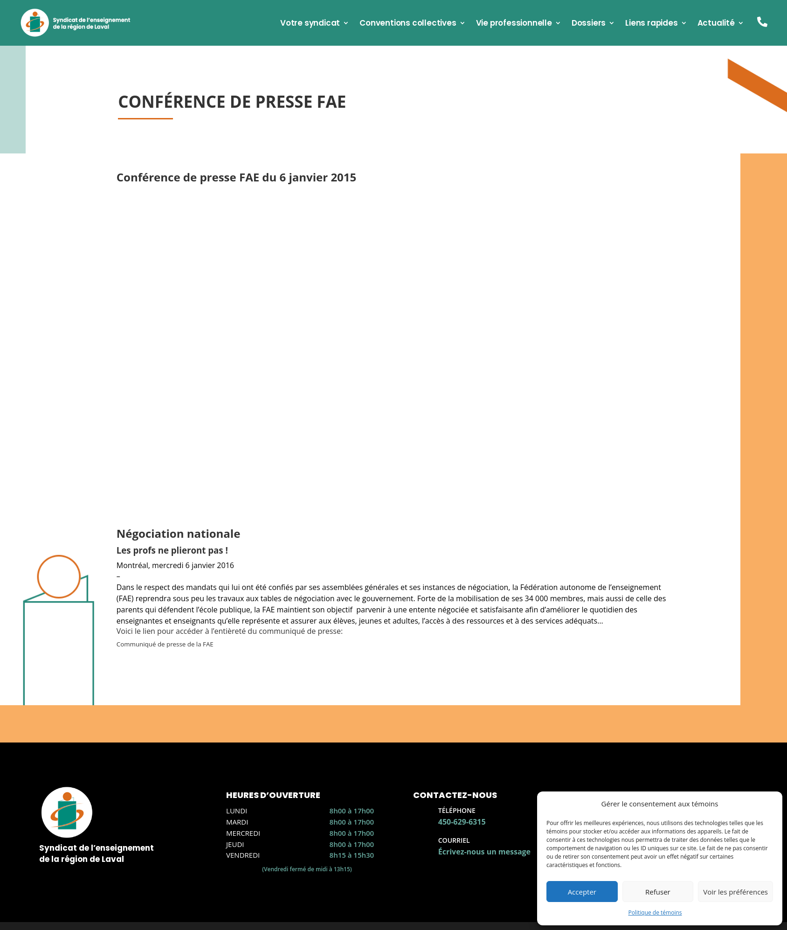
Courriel (454, 840)
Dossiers (589, 24)
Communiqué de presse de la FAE (165, 644)
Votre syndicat (310, 24)
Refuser (657, 891)
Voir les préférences (735, 891)
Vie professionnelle (514, 24)
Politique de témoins (655, 912)
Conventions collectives (407, 24)
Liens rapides (651, 24)
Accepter (582, 891)
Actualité (716, 24)
